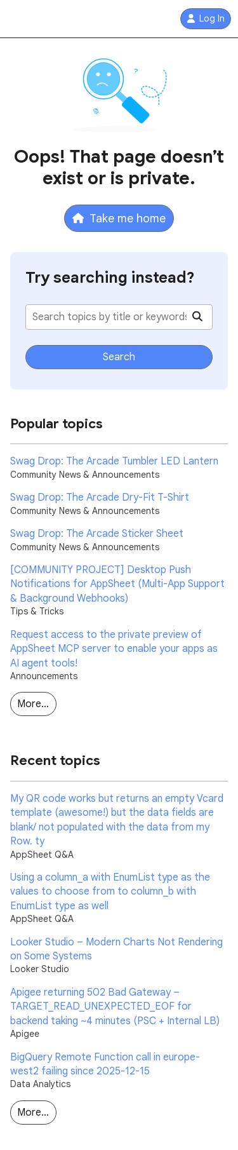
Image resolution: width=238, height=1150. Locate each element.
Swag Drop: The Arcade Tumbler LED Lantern (114, 461)
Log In (206, 18)
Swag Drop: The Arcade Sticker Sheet (96, 533)
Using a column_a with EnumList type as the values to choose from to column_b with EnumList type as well (110, 891)
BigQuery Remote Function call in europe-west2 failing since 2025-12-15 (105, 1064)
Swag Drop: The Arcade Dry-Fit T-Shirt (99, 497)
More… (33, 704)
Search (119, 357)
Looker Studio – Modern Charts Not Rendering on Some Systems (116, 949)
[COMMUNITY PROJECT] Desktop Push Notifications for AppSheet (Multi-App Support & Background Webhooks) (117, 584)
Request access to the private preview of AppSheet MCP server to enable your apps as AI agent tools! (114, 649)
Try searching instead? (110, 277)
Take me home (119, 218)
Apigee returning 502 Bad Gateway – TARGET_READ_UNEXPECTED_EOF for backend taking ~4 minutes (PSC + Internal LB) (115, 1006)
